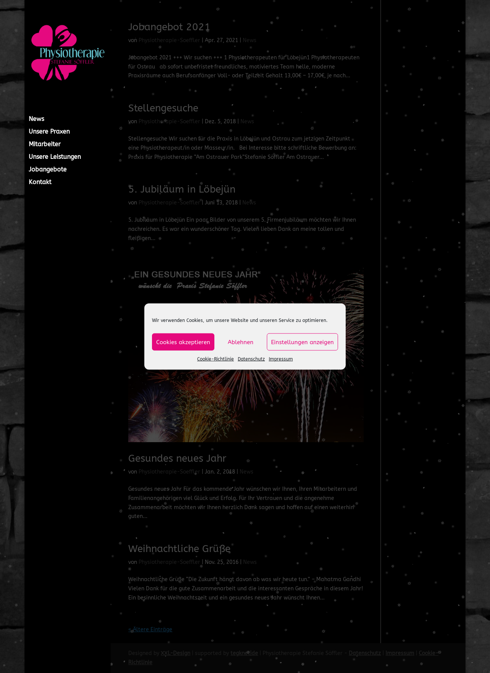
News (36, 119)
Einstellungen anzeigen (302, 341)
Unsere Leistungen (55, 157)
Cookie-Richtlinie (215, 359)
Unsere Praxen (49, 132)
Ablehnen (240, 341)
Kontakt (40, 183)
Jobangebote (48, 170)
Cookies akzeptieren (183, 341)
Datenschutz (251, 359)
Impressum (281, 359)
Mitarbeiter (44, 145)
